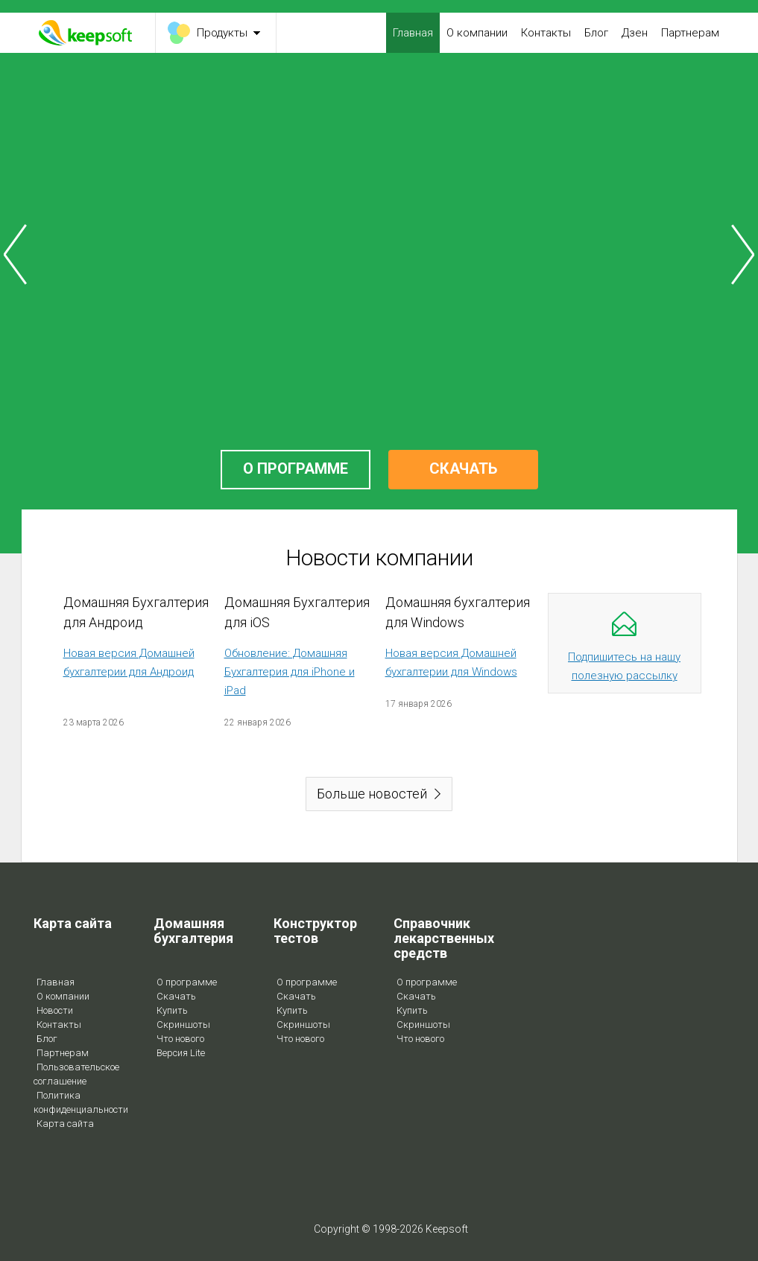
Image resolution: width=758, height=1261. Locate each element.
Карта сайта (65, 1123)
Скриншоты (183, 1024)
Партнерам (690, 32)
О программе (187, 982)
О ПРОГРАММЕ (295, 468)
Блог (596, 32)
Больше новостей (372, 793)
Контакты (546, 32)
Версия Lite (181, 1052)
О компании (477, 32)
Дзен (635, 32)
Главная (413, 32)
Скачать (176, 996)
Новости (55, 1010)
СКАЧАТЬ (463, 468)
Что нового (180, 1038)
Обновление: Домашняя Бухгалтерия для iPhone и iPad (289, 672)
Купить (172, 1010)
